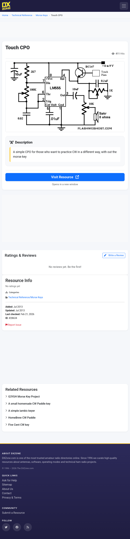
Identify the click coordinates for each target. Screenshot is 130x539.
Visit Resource (65, 177)
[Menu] (124, 6)
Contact (7, 493)
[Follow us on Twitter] (6, 527)
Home (5, 15)
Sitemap (7, 484)
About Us (7, 488)
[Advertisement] (65, 29)
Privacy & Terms (11, 497)
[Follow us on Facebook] (17, 527)
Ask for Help (9, 480)
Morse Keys (42, 15)
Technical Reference (22, 15)
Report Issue (13, 324)
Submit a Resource (13, 512)
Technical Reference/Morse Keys (25, 297)
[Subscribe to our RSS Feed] (28, 527)
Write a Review (114, 255)
